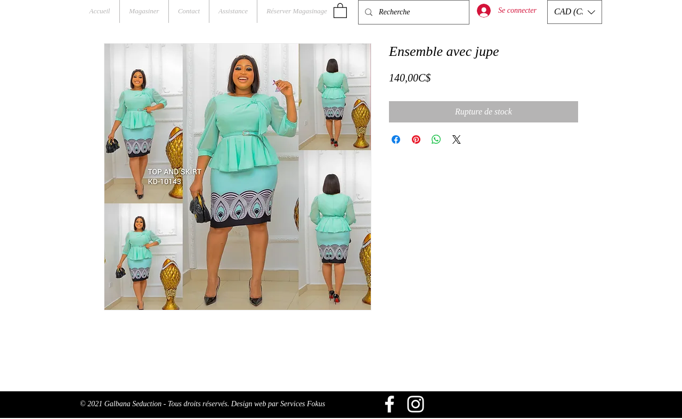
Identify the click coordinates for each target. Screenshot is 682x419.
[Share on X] (456, 139)
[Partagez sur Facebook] (395, 139)
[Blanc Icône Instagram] (415, 404)
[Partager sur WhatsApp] (436, 139)
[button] (340, 10)
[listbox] (574, 12)
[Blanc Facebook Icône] (389, 404)
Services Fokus (302, 404)
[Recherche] (412, 12)
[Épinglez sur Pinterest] (416, 139)
